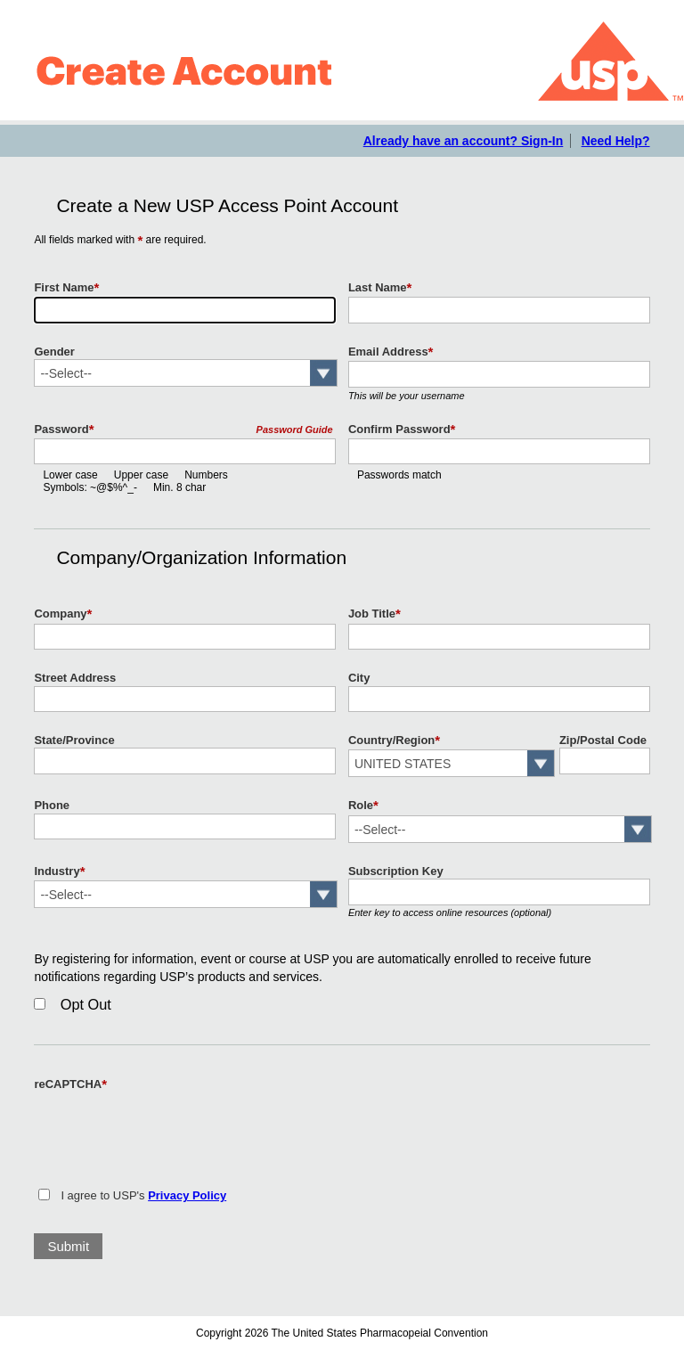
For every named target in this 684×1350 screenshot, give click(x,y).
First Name (66, 288)
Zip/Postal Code (603, 740)
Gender (54, 351)
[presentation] (169, 1129)
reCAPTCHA (70, 1084)
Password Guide (294, 429)
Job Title (374, 614)
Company (63, 614)
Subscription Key (396, 871)
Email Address (391, 352)
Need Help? (616, 141)
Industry (59, 871)
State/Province (74, 740)
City (359, 677)
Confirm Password (402, 429)
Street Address (75, 677)
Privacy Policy (187, 1195)
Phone (51, 805)
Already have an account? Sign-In (463, 141)
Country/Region (394, 740)
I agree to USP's (143, 1195)
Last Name (380, 288)
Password (64, 429)
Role (363, 805)
